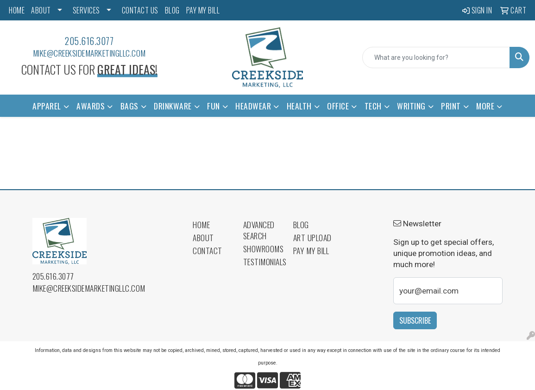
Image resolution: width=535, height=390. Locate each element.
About (203, 237)
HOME (17, 10)
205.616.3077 (89, 41)
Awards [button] (90, 106)
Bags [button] (129, 106)
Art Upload (312, 237)
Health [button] (299, 106)
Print (451, 106)
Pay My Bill (311, 250)
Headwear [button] (253, 106)
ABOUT (41, 10)
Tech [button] (373, 106)
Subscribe (415, 320)
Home (201, 224)
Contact (207, 250)
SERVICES (86, 10)
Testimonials (262, 262)
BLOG (172, 10)
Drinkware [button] (173, 106)
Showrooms (262, 249)
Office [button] (338, 106)
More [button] (485, 106)
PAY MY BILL (203, 10)
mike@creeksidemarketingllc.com (89, 53)
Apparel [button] (46, 106)
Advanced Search (259, 230)
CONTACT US (140, 10)
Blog (301, 224)
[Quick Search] (436, 57)
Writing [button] (411, 106)
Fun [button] (213, 106)
